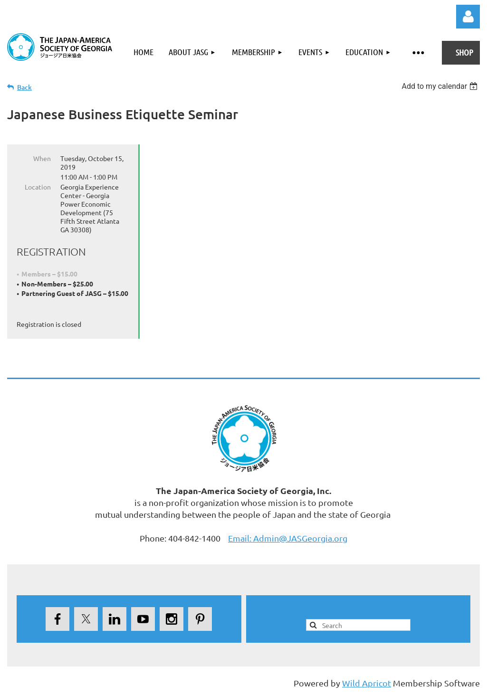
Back (24, 87)
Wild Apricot (366, 683)
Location (38, 186)
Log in (468, 17)
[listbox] (440, 86)
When (42, 158)
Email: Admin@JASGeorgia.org (287, 538)
